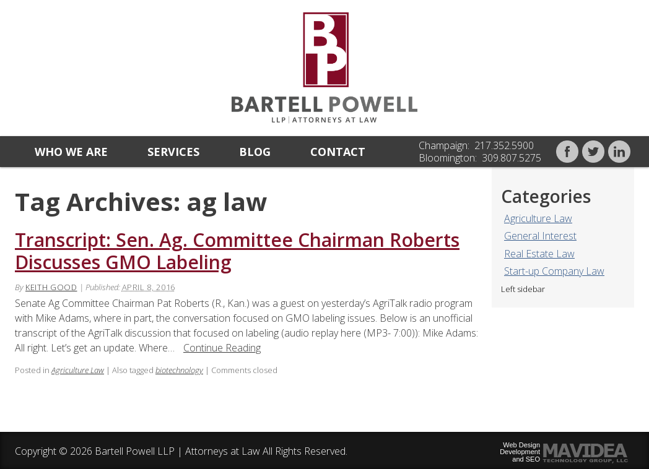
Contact (337, 151)
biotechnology (179, 370)
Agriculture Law (538, 218)
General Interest (540, 236)
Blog (255, 151)
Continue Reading (222, 348)
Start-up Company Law (554, 271)
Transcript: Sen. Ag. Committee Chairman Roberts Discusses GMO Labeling (237, 251)
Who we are (71, 151)
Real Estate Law (539, 253)
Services (173, 151)
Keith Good (51, 287)
